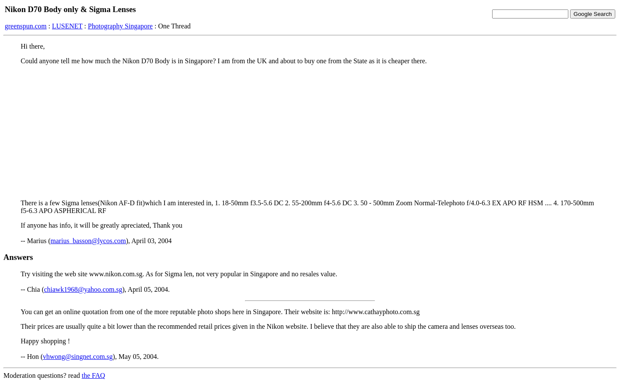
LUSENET (67, 26)
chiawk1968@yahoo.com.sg (83, 289)
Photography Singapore (120, 26)
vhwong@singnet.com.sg (78, 356)
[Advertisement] (310, 132)
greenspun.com (25, 26)
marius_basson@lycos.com (88, 240)
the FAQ (93, 375)
